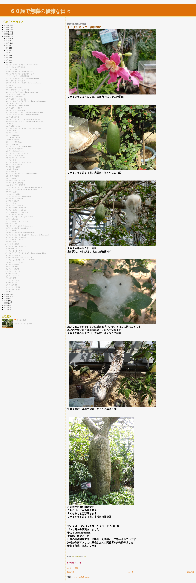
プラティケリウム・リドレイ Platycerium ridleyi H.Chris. (24, 121)
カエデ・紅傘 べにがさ (13, 108)
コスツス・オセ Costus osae (15, 110)
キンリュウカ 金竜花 (12, 289)
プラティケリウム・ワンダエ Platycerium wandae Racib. (24, 112)
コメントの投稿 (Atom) (81, 577)
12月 (8, 38)
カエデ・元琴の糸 (11, 285)
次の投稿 (70, 572)
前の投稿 (190, 572)
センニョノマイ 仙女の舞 (14, 198)
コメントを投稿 (72, 568)
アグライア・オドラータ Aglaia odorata (19, 217)
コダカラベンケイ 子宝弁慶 (15, 180)
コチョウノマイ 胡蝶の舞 (14, 205)
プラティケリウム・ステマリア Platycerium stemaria (23, 128)
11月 (8, 40)
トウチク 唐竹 (10, 160)
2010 (6, 303)
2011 (6, 301)
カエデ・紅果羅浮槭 (12, 117)
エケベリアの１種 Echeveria (15, 158)
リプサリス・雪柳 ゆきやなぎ (15, 237)
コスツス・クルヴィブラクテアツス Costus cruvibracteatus (25, 101)
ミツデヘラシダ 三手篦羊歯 (15, 67)
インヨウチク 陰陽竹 (12, 167)
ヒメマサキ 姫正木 (12, 201)
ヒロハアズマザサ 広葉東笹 (15, 185)
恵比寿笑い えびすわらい (14, 262)
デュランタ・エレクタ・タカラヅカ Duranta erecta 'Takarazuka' (27, 235)
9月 (7, 45)
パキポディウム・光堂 (12, 271)
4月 (7, 57)
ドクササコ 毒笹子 (12, 139)
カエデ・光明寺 (11, 203)
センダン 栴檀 (10, 242)
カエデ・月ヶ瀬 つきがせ (14, 239)
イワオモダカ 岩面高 (12, 137)
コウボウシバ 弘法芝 (12, 287)
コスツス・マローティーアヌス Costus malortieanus (23, 83)
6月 (7, 53)
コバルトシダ (10, 85)
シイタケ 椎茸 (10, 130)
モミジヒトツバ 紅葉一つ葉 (15, 94)
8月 (7, 48)
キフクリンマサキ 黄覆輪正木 (15, 207)
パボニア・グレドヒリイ (14, 69)
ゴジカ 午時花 (10, 171)
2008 (6, 307)
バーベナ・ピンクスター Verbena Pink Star (20, 260)
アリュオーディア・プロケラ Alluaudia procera (21, 65)
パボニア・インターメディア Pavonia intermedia (22, 78)
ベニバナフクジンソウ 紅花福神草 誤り (19, 74)
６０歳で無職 (21, 320)
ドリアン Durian (11, 133)
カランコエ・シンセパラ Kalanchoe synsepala (21, 189)
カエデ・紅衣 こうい (12, 126)
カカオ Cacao (10, 178)
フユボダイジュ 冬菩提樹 (14, 155)
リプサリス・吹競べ (12, 264)
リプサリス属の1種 (11, 219)
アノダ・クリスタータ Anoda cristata (18, 196)
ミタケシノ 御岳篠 (12, 176)
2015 (6, 36)
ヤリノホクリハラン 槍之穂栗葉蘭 (17, 76)
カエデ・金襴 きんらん (13, 248)
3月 (7, 60)
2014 (6, 294)
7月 (7, 50)
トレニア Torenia (11, 169)
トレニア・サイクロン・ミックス (17, 153)
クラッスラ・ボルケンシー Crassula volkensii (20, 174)
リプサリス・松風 (12, 273)
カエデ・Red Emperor (12, 276)
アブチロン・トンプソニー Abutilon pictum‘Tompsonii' (23, 187)
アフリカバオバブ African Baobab (17, 105)
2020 (6, 25)
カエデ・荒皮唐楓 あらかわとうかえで (18, 71)
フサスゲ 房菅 (10, 278)
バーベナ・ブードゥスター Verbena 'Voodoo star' (22, 251)
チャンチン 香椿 (11, 223)
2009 (6, 305)
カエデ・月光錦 (11, 230)
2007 (6, 309)
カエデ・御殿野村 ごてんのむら (16, 212)
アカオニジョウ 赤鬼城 (13, 164)
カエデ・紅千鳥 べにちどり (15, 81)
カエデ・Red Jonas (11, 267)
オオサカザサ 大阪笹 (12, 194)
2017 (6, 32)
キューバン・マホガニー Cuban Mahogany (20, 232)
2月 (7, 62)
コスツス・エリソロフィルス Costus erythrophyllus (22, 119)
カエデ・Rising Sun (11, 144)
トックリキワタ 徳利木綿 (14, 149)
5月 (7, 55)
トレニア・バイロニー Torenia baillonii (18, 146)
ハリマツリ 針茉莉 (12, 244)
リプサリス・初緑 (12, 282)
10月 (8, 43)
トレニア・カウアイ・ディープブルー (18, 162)
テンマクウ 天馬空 (12, 280)
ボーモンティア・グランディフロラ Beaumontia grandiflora (25, 253)
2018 (6, 29)
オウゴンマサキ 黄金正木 (14, 214)
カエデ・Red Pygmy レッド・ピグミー (18, 257)
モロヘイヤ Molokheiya (13, 142)
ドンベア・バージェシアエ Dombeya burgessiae (22, 114)
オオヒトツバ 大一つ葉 (13, 103)
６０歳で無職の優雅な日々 (40, 11)
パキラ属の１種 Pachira (13, 87)
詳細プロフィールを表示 (23, 324)
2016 (6, 34)
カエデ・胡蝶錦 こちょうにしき (16, 221)
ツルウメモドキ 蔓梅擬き (14, 183)
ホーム (130, 572)
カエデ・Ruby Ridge (12, 135)
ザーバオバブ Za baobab (14, 96)
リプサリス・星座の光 (12, 255)
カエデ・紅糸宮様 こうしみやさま (17, 90)
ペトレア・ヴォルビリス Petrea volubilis (19, 226)
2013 (6, 296)
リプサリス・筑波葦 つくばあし (16, 228)
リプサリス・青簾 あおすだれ (15, 246)
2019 (6, 27)
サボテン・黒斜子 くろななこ (15, 210)
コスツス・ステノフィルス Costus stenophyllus (21, 92)
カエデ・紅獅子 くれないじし (15, 99)
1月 (7, 292)
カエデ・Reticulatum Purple (14, 151)
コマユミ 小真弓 (11, 192)
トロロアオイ (10, 124)
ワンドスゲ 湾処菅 (12, 269)
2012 (6, 298)
